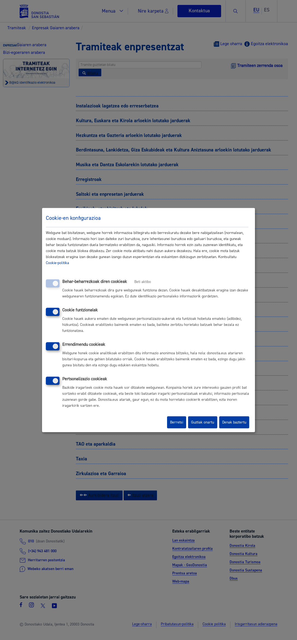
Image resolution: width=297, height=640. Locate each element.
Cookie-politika (57, 263)
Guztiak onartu (202, 422)
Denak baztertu (234, 422)
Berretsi (176, 422)
